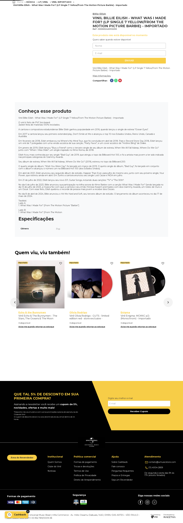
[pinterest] (120, 97)
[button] (159, 10)
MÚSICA (30, 18)
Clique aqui (133, 2)
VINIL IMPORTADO (61, 18)
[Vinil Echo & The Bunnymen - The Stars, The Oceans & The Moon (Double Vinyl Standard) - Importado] (40, 340)
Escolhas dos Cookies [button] (86, 484)
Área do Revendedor (22, 457)
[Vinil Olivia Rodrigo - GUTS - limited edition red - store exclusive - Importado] (91, 340)
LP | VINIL (43, 18)
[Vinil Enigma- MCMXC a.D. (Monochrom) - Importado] (143, 340)
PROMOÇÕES (117, 10)
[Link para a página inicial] (18, 18)
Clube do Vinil (143, 10)
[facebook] (112, 97)
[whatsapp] (116, 97)
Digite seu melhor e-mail (120, 398)
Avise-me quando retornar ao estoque (36, 371)
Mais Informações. (102, 92)
